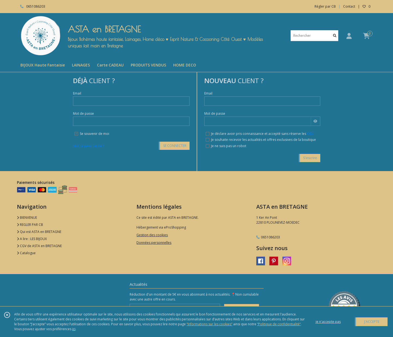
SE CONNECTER (174, 145)
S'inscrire (310, 158)
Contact (349, 6)
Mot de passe (83, 113)
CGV (310, 133)
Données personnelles (153, 242)
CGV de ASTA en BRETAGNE (39, 246)
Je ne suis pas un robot (228, 146)
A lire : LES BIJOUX (32, 238)
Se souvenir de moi (94, 133)
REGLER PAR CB (30, 224)
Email (77, 93)
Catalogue (26, 253)
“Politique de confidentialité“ (279, 324)
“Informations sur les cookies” (209, 324)
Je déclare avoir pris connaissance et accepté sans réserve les (262, 133)
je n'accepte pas (328, 321)
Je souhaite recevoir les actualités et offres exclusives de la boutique (263, 139)
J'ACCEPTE (371, 321)
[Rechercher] (334, 35)
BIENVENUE (27, 217)
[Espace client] (349, 35)
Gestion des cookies (152, 235)
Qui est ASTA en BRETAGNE (39, 231)
